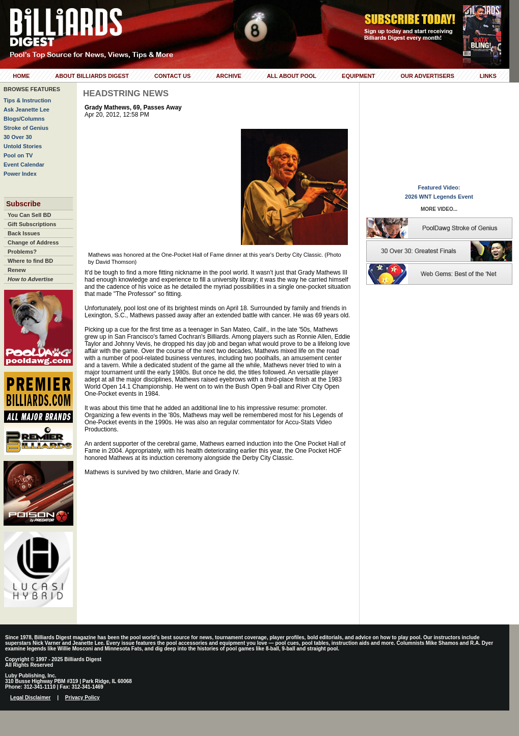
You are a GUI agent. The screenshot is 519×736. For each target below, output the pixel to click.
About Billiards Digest (92, 76)
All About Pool (291, 76)
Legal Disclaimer (30, 697)
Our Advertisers (427, 76)
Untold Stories (23, 146)
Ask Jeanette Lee (26, 109)
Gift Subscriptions (32, 224)
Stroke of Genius (26, 128)
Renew (16, 270)
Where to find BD (30, 261)
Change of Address (33, 242)
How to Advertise (30, 279)
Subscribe (23, 204)
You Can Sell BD (29, 215)
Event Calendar (24, 164)
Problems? (22, 252)
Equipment (358, 76)
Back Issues (24, 233)
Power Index (20, 174)
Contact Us (172, 76)
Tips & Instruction (27, 100)
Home (21, 76)
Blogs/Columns (24, 119)
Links (488, 76)
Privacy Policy (82, 697)
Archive (228, 76)
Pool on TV (18, 155)
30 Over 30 (18, 137)
